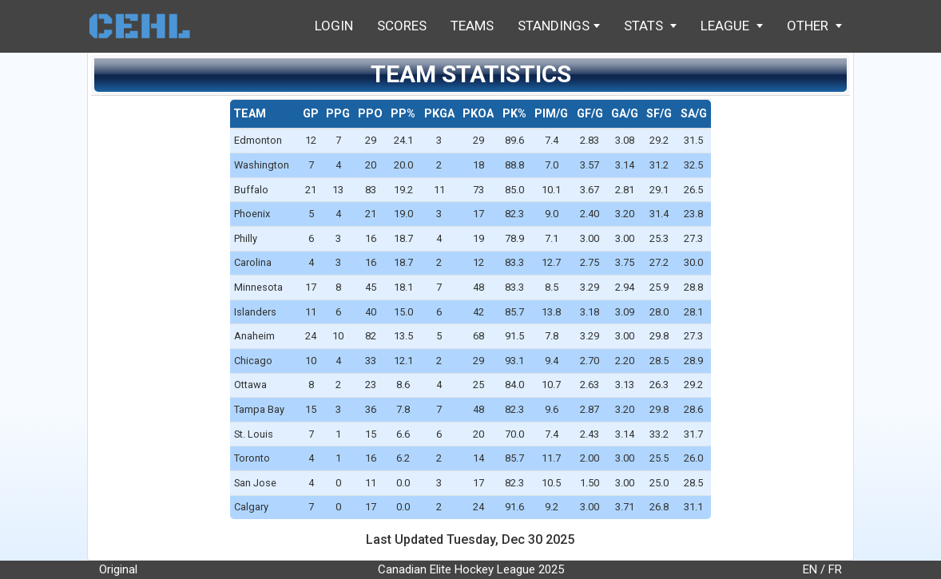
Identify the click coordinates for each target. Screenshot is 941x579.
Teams (472, 26)
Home (147, 26)
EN (810, 569)
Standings (559, 26)
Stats (650, 26)
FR (835, 569)
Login (334, 26)
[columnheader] (264, 114)
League (732, 26)
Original (118, 569)
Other (814, 26)
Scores (402, 26)
